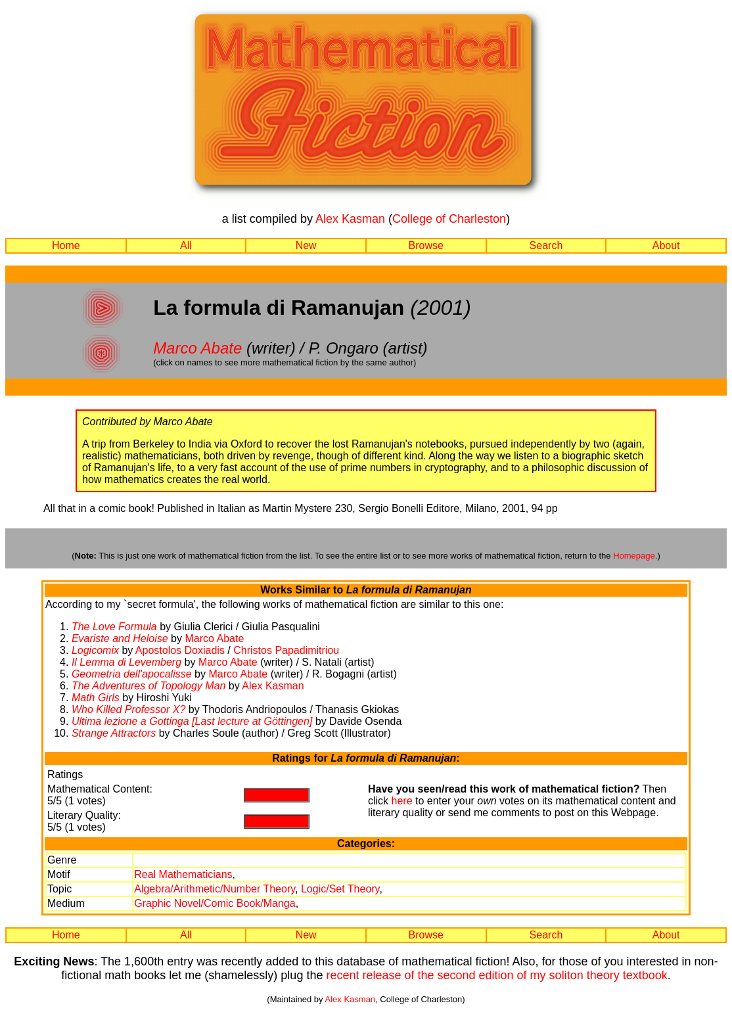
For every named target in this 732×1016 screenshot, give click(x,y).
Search (546, 245)
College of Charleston (449, 218)
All (186, 245)
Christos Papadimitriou (286, 650)
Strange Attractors (114, 733)
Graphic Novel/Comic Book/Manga (214, 903)
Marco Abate (197, 348)
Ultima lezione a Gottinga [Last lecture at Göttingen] (192, 721)
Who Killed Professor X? (128, 709)
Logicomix (95, 650)
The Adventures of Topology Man (149, 685)
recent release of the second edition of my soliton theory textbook (496, 975)
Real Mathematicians (183, 874)
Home (66, 245)
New (306, 245)
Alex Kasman (350, 218)
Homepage (634, 556)
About (666, 245)
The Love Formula (114, 626)
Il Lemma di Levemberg (126, 662)
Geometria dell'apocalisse (132, 674)
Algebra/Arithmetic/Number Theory (214, 888)
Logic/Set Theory (340, 888)
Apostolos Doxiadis (180, 650)
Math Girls (96, 697)
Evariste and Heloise (120, 638)
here (402, 800)
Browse (426, 245)
